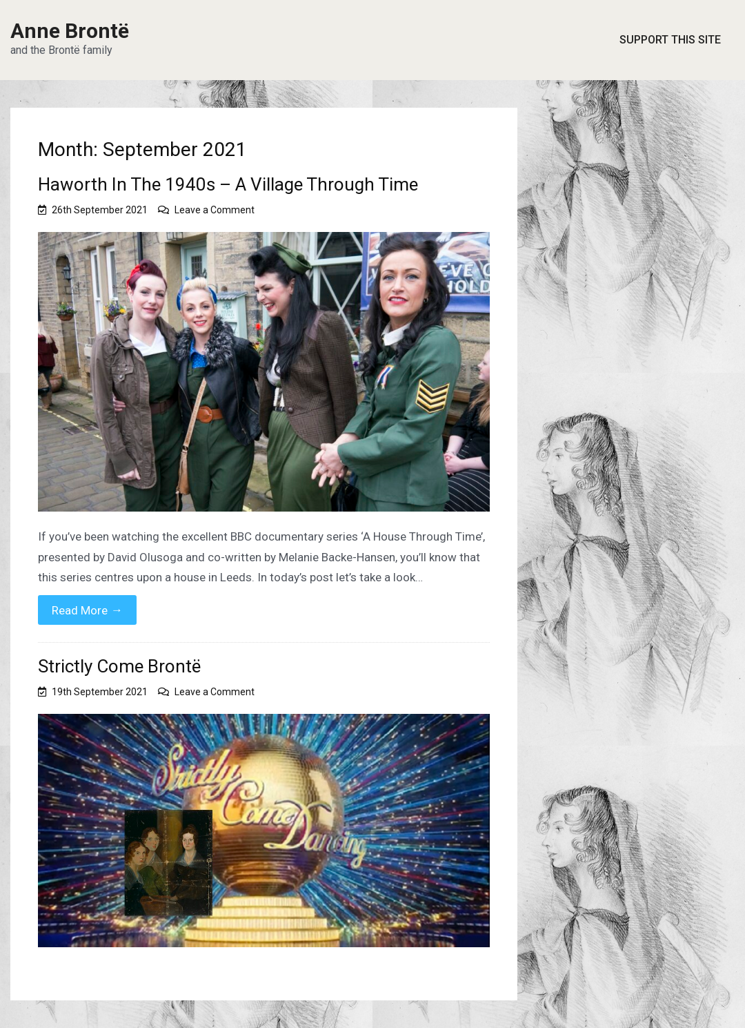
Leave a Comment (215, 209)
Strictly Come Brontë (119, 666)
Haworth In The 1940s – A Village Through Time (228, 184)
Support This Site (670, 39)
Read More (87, 610)
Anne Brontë (69, 31)
